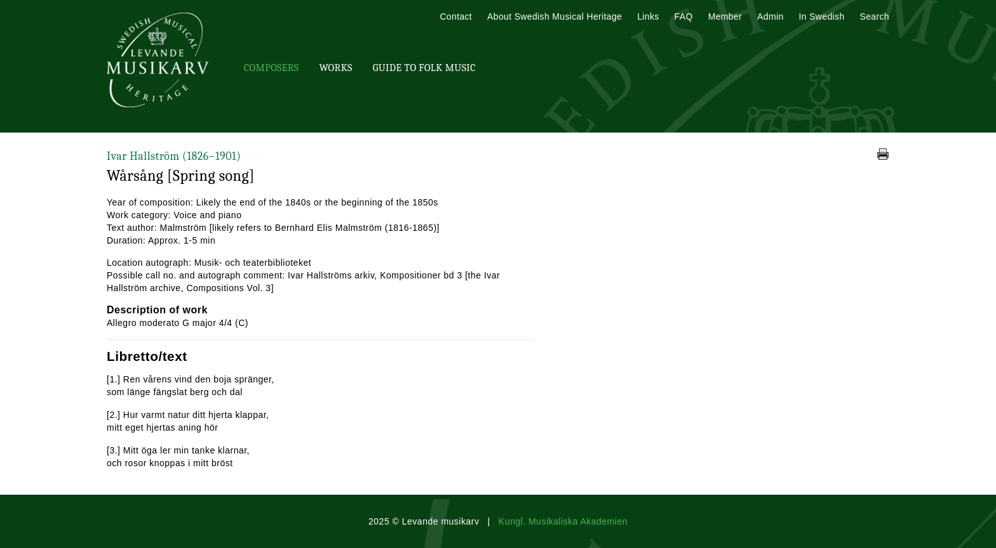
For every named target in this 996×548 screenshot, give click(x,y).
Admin (770, 16)
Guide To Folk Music (424, 68)
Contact (456, 16)
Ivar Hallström (174, 156)
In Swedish (822, 16)
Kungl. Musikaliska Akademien (563, 521)
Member (725, 16)
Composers (271, 68)
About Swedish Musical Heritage (554, 16)
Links (648, 16)
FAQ (684, 16)
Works (335, 68)
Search (874, 16)
